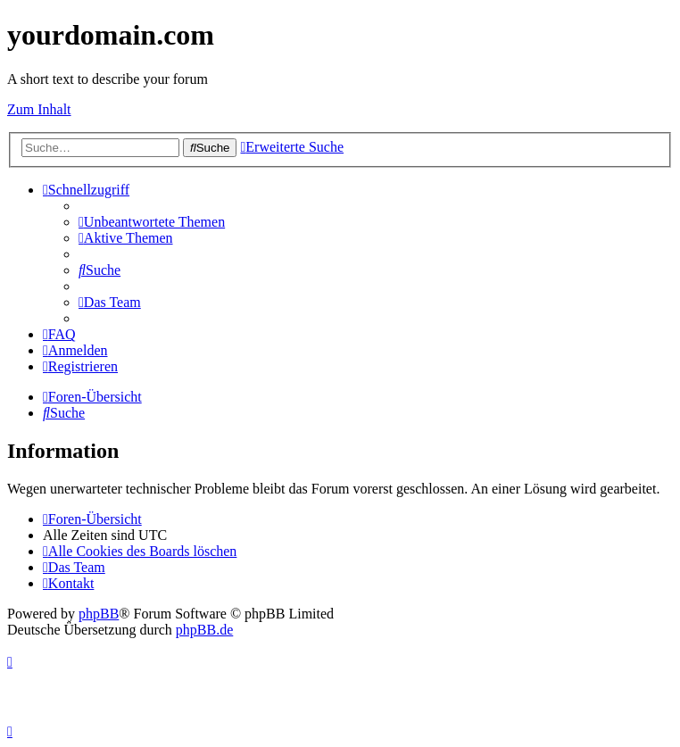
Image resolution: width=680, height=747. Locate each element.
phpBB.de (204, 629)
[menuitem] (152, 221)
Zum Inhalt (39, 109)
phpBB (99, 613)
